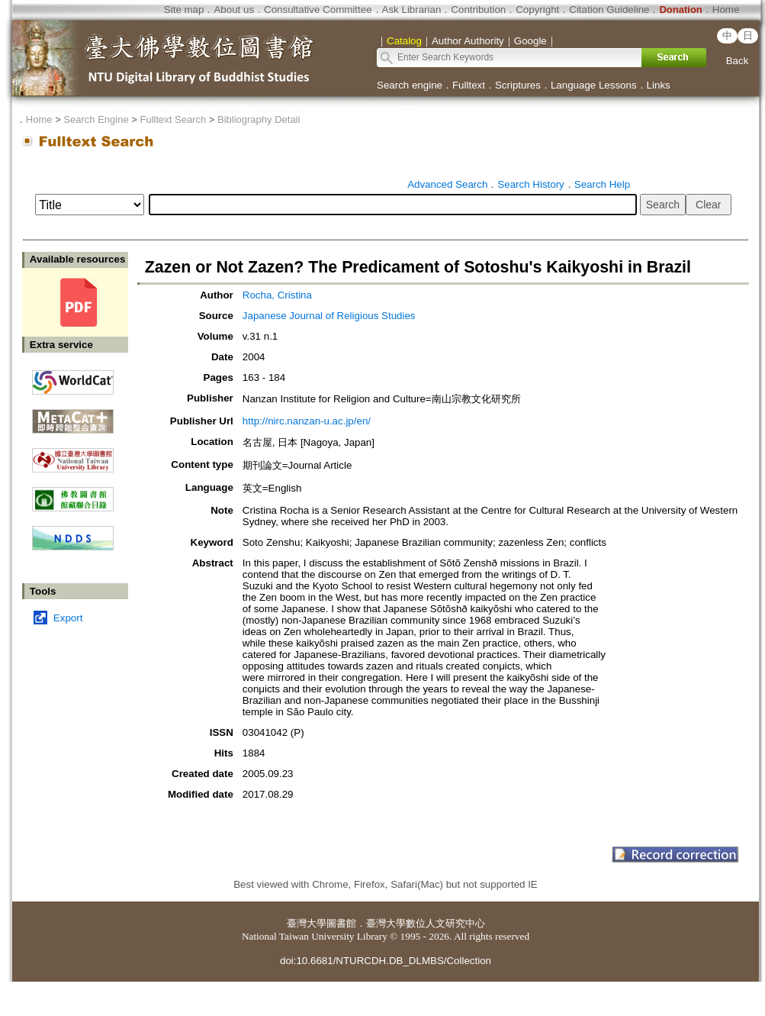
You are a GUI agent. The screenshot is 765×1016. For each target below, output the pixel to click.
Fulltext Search (173, 119)
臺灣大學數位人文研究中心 (425, 923)
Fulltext (468, 85)
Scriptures (518, 85)
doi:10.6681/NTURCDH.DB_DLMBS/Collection (385, 960)
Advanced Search (447, 184)
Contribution (478, 9)
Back (737, 60)
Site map (184, 9)
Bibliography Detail (258, 119)
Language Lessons (594, 85)
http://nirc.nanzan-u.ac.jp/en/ (307, 421)
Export (68, 618)
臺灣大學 (306, 923)
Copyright (537, 9)
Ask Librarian (412, 9)
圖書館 (341, 923)
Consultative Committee (317, 9)
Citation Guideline (609, 9)
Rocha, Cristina (277, 295)
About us (234, 9)
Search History (530, 184)
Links (658, 85)
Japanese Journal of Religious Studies (329, 315)
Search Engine (95, 119)
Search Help (602, 184)
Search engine (409, 85)
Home (726, 9)
